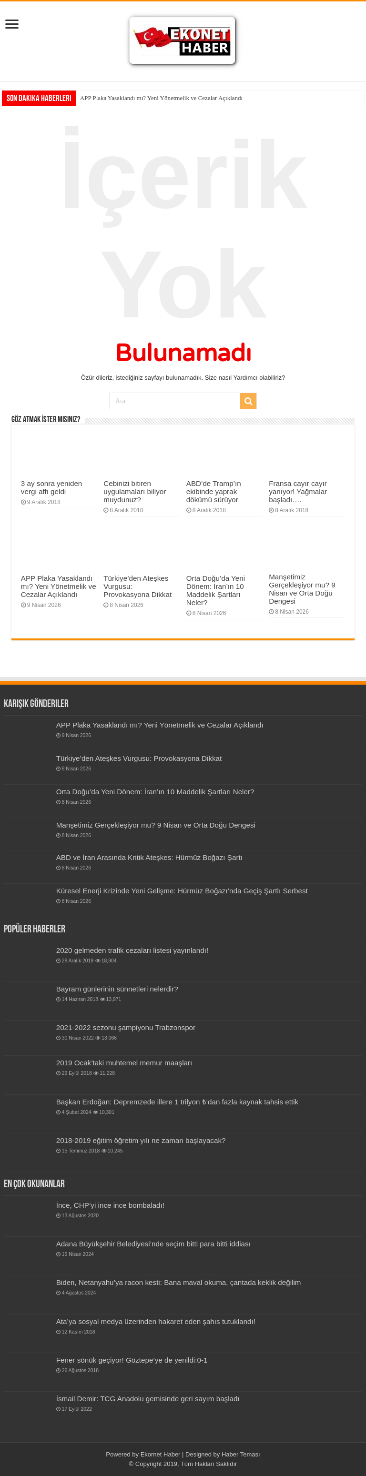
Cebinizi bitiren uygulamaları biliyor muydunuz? (134, 491)
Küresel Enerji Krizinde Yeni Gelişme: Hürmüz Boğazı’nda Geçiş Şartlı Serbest (182, 891)
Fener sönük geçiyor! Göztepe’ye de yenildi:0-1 (132, 1360)
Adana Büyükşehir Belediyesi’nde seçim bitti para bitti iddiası (153, 1244)
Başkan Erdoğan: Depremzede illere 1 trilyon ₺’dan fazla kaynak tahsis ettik (177, 1102)
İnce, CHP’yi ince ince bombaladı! (110, 1205)
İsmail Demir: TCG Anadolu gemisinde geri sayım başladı (148, 1399)
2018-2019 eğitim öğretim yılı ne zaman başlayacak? (141, 1140)
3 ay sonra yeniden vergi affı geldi (51, 487)
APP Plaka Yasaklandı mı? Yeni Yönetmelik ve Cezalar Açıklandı (161, 97)
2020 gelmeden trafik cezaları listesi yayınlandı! (132, 950)
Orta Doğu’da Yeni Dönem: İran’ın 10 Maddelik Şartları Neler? (215, 590)
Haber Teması (241, 1454)
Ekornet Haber (161, 1454)
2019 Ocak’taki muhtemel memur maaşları (124, 1063)
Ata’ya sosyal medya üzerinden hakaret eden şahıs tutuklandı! (155, 1321)
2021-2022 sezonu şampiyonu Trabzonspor (125, 1027)
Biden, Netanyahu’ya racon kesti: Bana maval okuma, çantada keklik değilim (178, 1282)
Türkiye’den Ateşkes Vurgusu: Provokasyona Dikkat (139, 758)
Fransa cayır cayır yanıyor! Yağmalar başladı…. (298, 491)
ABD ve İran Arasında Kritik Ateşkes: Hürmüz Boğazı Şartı (149, 857)
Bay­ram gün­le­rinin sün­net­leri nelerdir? (117, 989)
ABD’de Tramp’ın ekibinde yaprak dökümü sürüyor (213, 491)
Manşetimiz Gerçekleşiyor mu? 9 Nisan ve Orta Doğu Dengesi (302, 589)
